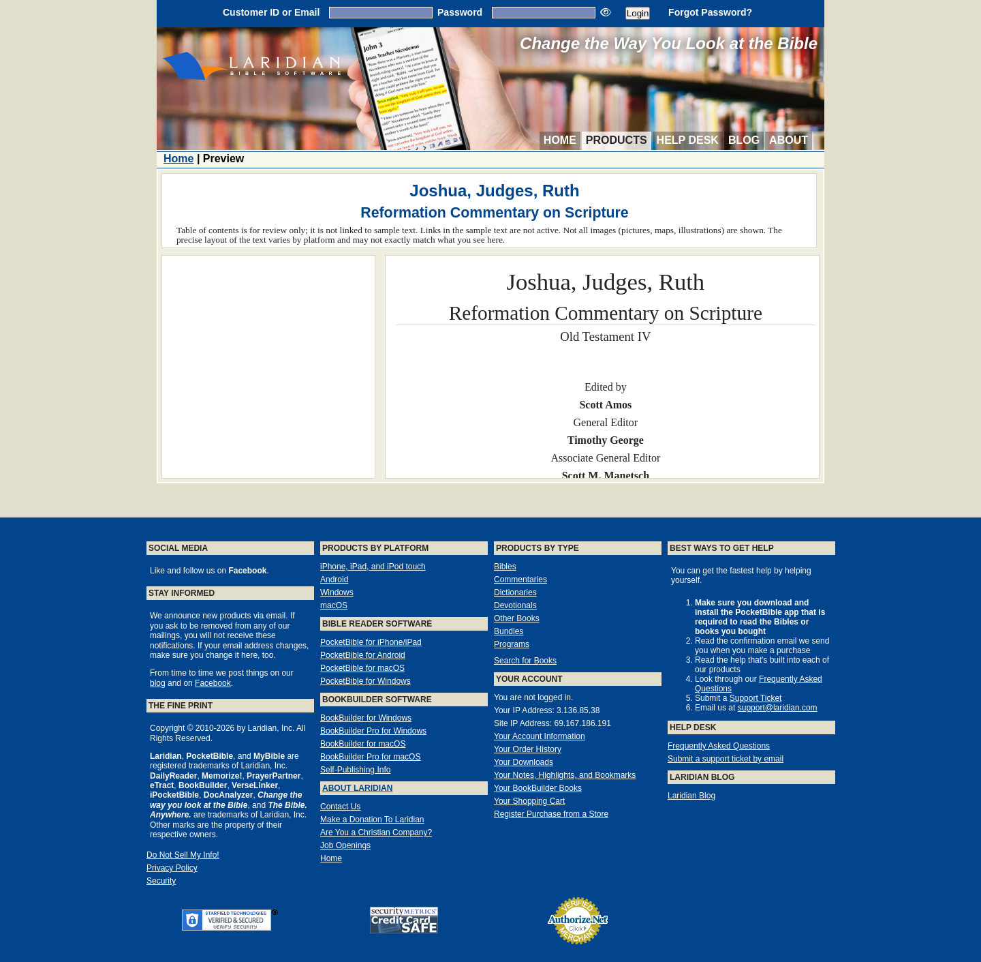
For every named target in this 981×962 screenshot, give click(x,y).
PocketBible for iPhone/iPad (371, 642)
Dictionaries (515, 592)
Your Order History (527, 749)
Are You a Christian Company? (376, 832)
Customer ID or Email (271, 12)
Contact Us (340, 806)
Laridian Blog (691, 795)
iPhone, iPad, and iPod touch (373, 566)
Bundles (508, 631)
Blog (744, 140)
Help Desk (688, 140)
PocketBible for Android (362, 655)
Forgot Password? (710, 12)
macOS (333, 605)
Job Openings (345, 845)
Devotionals (515, 605)
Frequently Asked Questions (719, 746)
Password (459, 12)
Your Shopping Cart (529, 801)
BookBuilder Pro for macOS (370, 757)
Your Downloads (523, 762)
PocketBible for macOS (362, 668)
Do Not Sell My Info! (182, 855)
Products (616, 140)
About (788, 140)
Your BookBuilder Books (538, 788)
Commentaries (520, 579)
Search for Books (525, 660)
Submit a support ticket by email (725, 759)
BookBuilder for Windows (365, 718)
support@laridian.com (778, 707)
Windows (337, 592)
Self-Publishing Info (355, 770)
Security (161, 881)
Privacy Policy (172, 868)
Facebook (213, 683)
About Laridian (357, 788)
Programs (511, 644)
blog (158, 683)
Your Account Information (539, 736)
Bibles (505, 566)
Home (560, 140)
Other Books (517, 618)
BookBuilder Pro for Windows (373, 731)
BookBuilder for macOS (362, 744)
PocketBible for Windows (365, 681)
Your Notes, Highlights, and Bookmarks (565, 775)
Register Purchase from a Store (551, 814)
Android (334, 579)
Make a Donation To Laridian (372, 819)
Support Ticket (756, 698)
